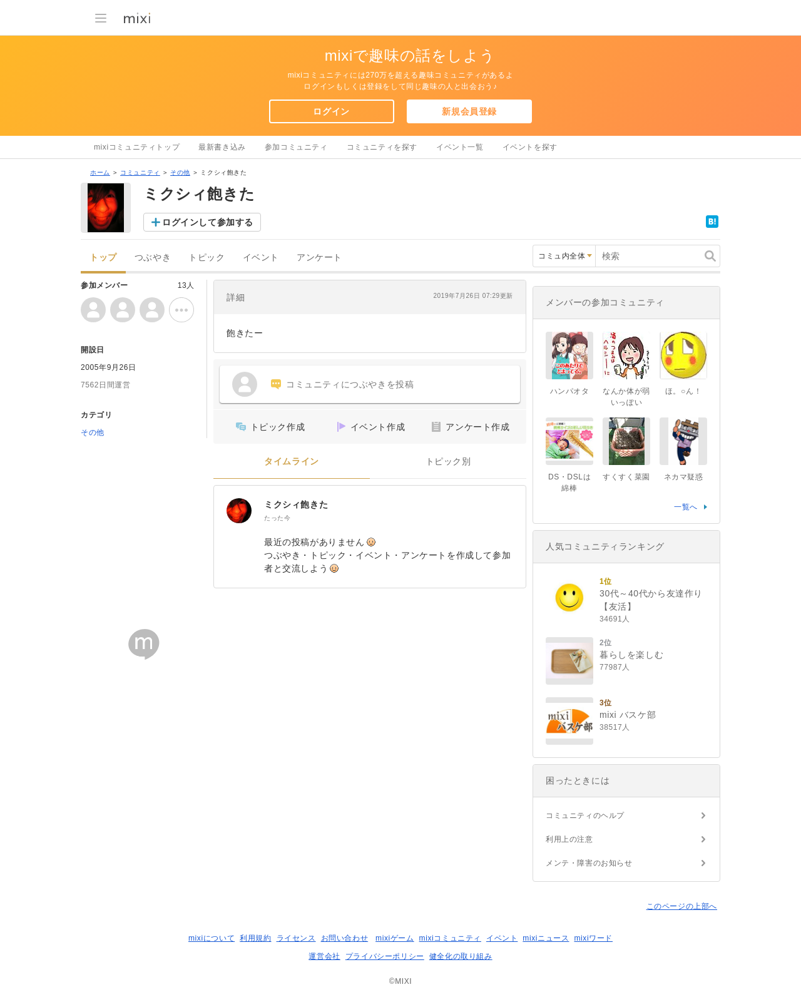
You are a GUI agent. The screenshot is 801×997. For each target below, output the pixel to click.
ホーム (100, 172)
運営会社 (324, 956)
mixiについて (211, 938)
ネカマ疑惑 (683, 477)
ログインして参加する (207, 222)
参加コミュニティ (296, 147)
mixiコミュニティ (450, 938)
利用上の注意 (569, 839)
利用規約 (255, 938)
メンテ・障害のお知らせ (589, 863)
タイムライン (291, 461)
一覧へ (686, 507)
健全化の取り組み (460, 956)
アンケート (319, 257)
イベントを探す (530, 147)
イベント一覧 (460, 147)
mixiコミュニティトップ (137, 147)
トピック (206, 257)
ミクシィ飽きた (296, 504)
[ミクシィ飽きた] (239, 510)
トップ (103, 257)
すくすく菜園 (626, 477)
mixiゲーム (394, 938)
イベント (261, 257)
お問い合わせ (345, 938)
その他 (180, 172)
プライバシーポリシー (384, 956)
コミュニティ (140, 172)
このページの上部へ (681, 906)
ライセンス (296, 938)
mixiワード (593, 938)
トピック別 (448, 461)
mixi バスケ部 (627, 715)
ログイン (331, 111)
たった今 (277, 517)
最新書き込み (222, 147)
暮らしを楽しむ (631, 655)
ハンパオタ (569, 391)
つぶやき (153, 257)
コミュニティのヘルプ (585, 815)
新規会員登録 (469, 111)
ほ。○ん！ (683, 391)
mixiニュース (546, 938)
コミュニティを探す (382, 147)
